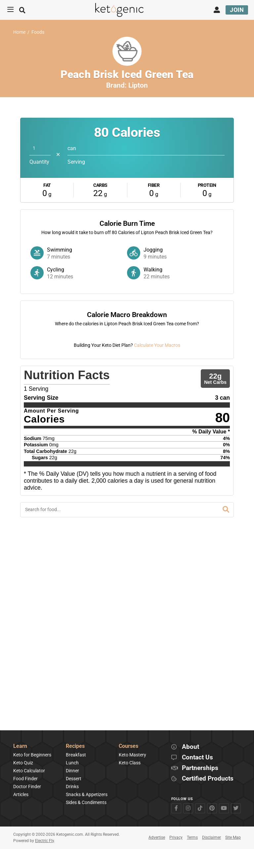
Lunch (72, 762)
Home (19, 32)
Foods (37, 32)
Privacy (176, 837)
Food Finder (25, 778)
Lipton (138, 85)
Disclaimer (211, 837)
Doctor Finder (27, 786)
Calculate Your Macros (157, 531)
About (190, 747)
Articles (20, 794)
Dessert (73, 778)
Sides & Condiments (86, 802)
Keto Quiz (23, 762)
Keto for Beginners (32, 754)
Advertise (156, 837)
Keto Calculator (29, 770)
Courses (128, 746)
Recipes (75, 746)
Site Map (233, 837)
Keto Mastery (132, 754)
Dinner (72, 770)
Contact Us (197, 757)
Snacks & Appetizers (86, 794)
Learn (20, 746)
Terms (192, 837)
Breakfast (76, 754)
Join (237, 9)
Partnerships (200, 768)
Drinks (72, 786)
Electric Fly (44, 840)
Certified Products (207, 778)
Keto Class (130, 762)
